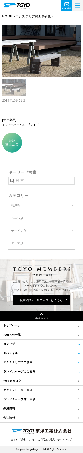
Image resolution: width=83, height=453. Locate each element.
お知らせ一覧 (12, 334)
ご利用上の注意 (46, 439)
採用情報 (9, 408)
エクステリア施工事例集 (33, 16)
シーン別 (17, 218)
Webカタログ (12, 380)
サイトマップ (64, 439)
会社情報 (9, 417)
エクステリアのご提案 (18, 362)
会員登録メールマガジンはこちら (41, 300)
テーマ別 (17, 243)
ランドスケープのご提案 (19, 371)
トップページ (12, 325)
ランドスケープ (19, 399)
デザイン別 (19, 230)
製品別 (15, 206)
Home (7, 16)
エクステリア (18, 390)
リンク (31, 439)
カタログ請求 (18, 439)
